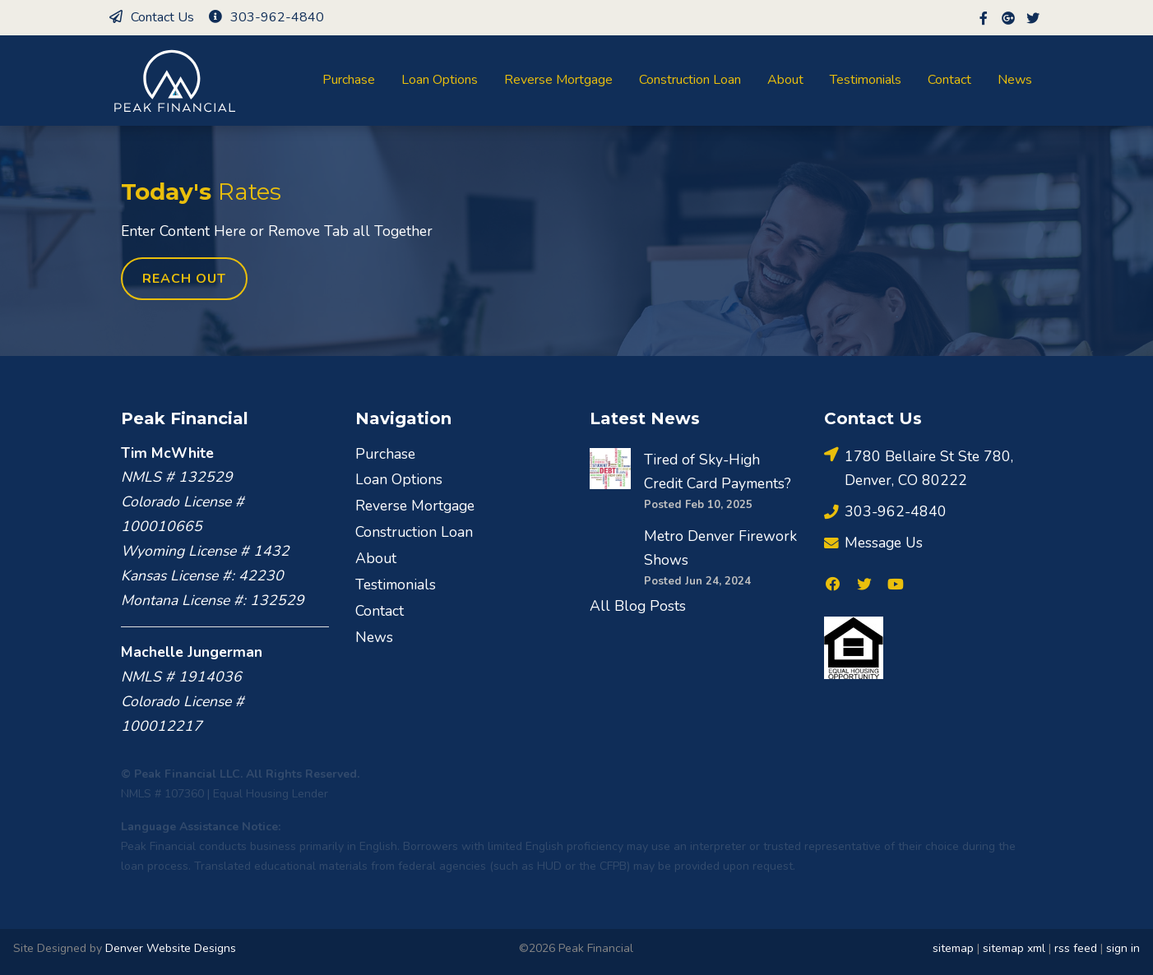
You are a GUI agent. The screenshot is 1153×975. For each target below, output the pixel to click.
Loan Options (439, 80)
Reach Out (184, 279)
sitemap (953, 948)
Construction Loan (690, 80)
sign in (1123, 948)
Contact (949, 80)
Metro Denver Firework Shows (720, 548)
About (785, 80)
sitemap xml (1014, 948)
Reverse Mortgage (558, 80)
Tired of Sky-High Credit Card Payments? (717, 472)
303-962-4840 (265, 17)
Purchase (348, 80)
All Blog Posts (638, 606)
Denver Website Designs (170, 948)
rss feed (1075, 948)
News (1015, 80)
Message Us (873, 543)
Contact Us (151, 17)
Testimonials (865, 80)
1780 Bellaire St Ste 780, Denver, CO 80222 (918, 468)
